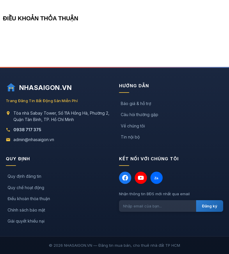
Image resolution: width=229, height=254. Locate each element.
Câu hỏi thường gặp (139, 114)
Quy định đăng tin (24, 176)
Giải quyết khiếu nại (26, 221)
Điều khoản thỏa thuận (29, 198)
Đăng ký (209, 206)
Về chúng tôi (133, 125)
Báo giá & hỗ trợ (136, 103)
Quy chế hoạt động (26, 187)
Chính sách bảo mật (26, 209)
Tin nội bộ (130, 136)
